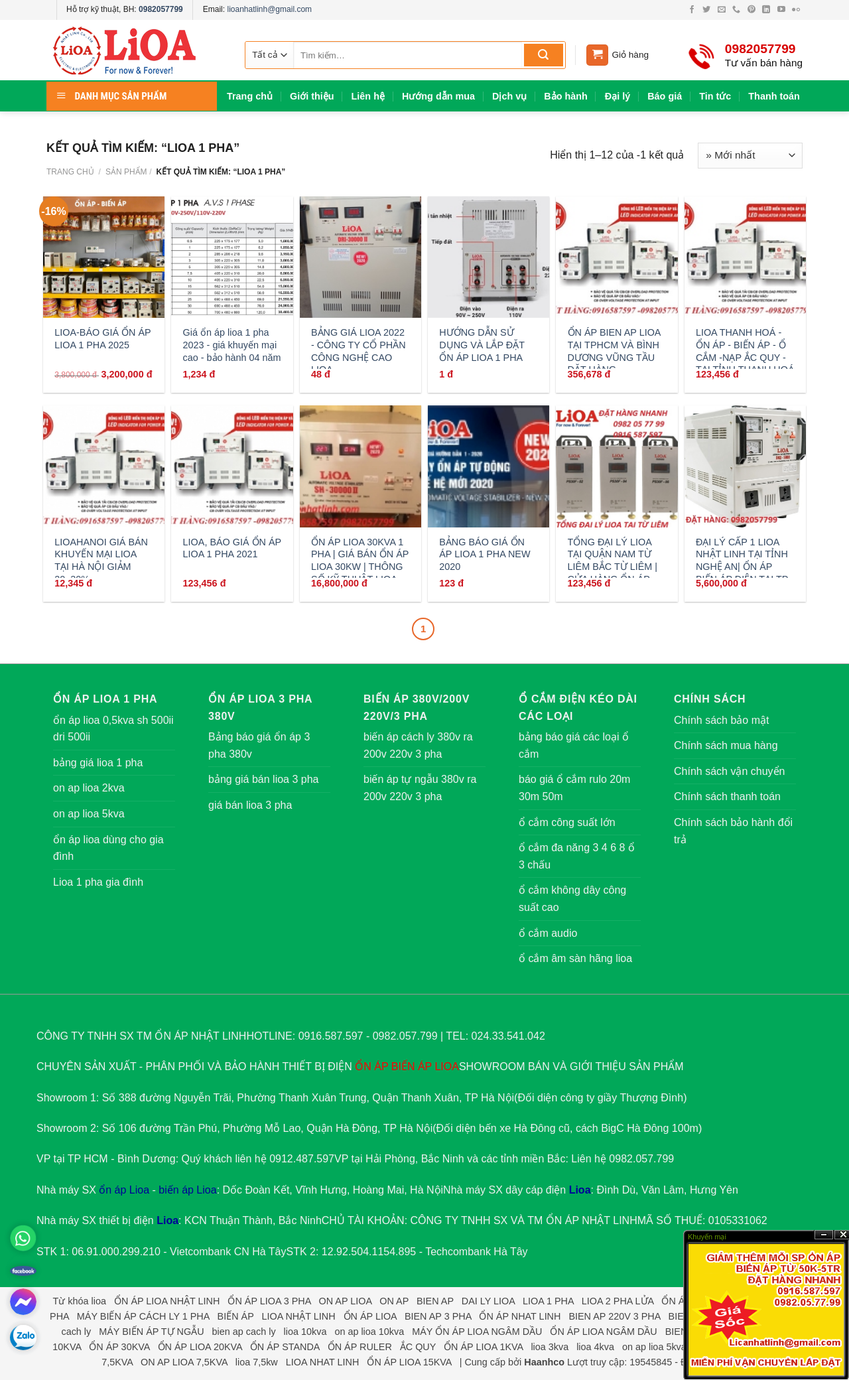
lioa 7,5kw (256, 1362)
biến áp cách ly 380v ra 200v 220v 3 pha (418, 745)
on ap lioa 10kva (369, 1331)
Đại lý (617, 96)
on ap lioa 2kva (89, 788)
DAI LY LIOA (488, 1301)
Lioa (580, 1190)
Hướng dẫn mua (438, 96)
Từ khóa (71, 1301)
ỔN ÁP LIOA (370, 1316)
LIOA (446, 1066)
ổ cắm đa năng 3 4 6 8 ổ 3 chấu (577, 856)
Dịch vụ (509, 96)
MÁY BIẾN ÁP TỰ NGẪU (151, 1331)
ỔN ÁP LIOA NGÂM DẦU (603, 1331)
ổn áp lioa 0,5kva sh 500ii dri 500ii (113, 729)
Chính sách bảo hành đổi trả (733, 831)
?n (824, 1235)
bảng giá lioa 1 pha (98, 762)
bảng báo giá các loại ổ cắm (574, 745)
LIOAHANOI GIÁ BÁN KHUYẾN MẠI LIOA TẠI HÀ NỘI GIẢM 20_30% (101, 561)
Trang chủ (250, 96)
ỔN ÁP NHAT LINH (519, 1316)
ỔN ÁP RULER (360, 1347)
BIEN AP (435, 1301)
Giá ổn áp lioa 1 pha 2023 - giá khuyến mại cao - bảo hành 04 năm (232, 344)
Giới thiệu (312, 96)
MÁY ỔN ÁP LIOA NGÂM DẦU (477, 1331)
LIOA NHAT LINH (322, 1362)
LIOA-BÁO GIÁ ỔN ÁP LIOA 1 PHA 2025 (102, 338)
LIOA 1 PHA (548, 1301)
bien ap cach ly (244, 1331)
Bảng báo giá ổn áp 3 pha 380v (259, 745)
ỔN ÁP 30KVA (119, 1347)
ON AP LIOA (345, 1301)
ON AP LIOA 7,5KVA (184, 1362)
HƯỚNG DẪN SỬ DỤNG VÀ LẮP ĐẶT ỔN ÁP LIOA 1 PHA (481, 344)
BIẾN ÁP (411, 1066)
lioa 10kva (305, 1331)
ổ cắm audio (548, 933)
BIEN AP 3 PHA (438, 1316)
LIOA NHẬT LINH (298, 1316)
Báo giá (664, 96)
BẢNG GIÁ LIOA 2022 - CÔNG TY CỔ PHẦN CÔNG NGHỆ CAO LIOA (358, 351)
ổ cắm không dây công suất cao (572, 898)
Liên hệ (368, 96)
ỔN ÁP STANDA (285, 1347)
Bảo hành (566, 96)
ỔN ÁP (371, 1066)
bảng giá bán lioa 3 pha (263, 779)
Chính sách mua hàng (726, 745)
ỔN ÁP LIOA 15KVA (409, 1362)
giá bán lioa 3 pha (250, 805)
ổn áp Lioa (124, 1190)
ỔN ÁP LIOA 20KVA (200, 1347)
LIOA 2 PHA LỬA (618, 1301)
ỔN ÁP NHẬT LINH (591, 1220)
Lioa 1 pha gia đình (98, 882)
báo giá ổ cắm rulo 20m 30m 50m (574, 788)
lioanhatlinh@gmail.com (269, 9)
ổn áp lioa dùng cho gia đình (108, 848)
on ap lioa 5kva (89, 813)
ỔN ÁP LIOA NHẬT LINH (167, 1301)
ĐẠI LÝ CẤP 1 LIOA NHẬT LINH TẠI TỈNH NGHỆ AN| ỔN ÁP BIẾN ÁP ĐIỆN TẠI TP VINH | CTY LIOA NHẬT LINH (742, 573)
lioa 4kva (595, 1347)
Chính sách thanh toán (727, 796)
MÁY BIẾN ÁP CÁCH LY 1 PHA (143, 1316)
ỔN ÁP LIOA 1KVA (483, 1347)
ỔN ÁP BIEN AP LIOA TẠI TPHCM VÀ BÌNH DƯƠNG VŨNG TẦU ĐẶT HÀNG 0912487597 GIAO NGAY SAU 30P (614, 363)
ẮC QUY (418, 1347)
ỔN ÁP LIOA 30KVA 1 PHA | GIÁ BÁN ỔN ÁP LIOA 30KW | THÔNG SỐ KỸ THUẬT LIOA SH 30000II (360, 567)
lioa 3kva (549, 1347)
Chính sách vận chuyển (729, 771)
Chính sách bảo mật (721, 720)
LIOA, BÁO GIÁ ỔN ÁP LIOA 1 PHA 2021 (232, 548)
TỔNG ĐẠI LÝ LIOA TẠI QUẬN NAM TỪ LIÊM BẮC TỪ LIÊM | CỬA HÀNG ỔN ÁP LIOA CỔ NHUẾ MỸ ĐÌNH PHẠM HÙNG (612, 573)
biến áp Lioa (187, 1190)
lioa (99, 1301)
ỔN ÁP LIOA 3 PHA (269, 1301)
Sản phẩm (126, 171)
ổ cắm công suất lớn (567, 822)
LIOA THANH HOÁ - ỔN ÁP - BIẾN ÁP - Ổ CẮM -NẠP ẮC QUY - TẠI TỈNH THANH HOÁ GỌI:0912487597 (745, 357)
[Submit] (543, 55)
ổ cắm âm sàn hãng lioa (575, 958)
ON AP (394, 1301)
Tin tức (715, 96)
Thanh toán (774, 96)
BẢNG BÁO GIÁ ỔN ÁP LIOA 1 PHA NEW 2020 (484, 554)
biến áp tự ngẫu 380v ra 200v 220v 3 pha (419, 788)
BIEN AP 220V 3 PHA (614, 1316)
